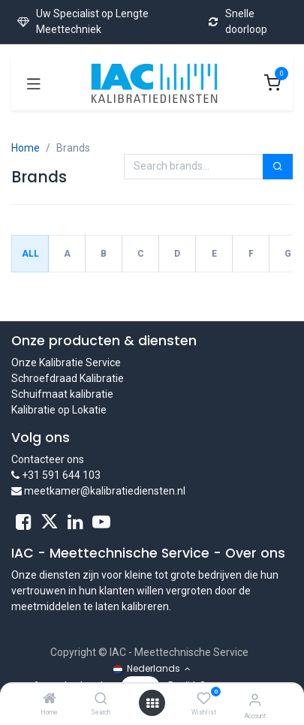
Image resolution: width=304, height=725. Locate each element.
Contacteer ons (47, 459)
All (30, 253)
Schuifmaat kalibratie (62, 394)
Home (25, 148)
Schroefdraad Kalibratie (67, 378)
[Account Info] (255, 699)
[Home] (49, 699)
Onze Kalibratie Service (66, 362)
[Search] (101, 699)
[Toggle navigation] (33, 83)
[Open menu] (152, 703)
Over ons (255, 553)
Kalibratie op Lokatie (59, 410)
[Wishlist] (204, 699)
